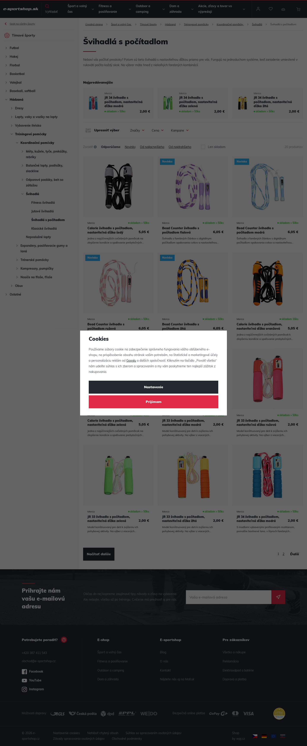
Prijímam (153, 402)
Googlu (131, 361)
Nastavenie (153, 387)
